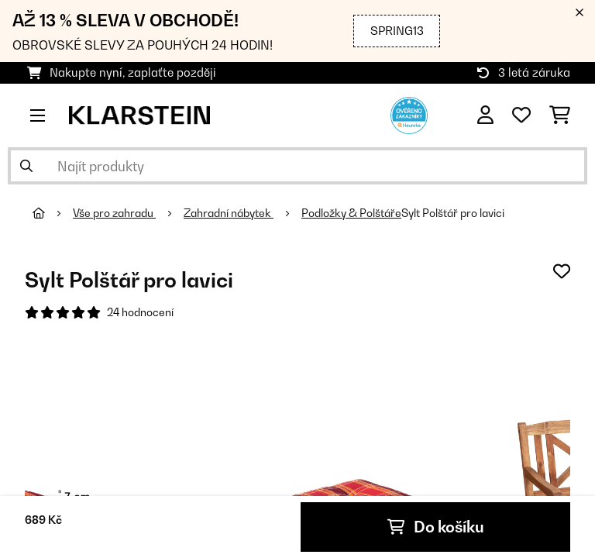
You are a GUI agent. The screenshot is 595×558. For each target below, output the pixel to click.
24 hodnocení (140, 312)
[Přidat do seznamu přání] (561, 271)
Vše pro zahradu (114, 213)
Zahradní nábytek (228, 213)
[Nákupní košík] (559, 115)
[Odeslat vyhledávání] (26, 166)
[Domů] (53, 213)
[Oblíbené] (521, 115)
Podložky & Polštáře (351, 213)
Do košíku (435, 527)
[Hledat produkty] (297, 165)
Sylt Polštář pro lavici (452, 213)
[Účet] (485, 115)
